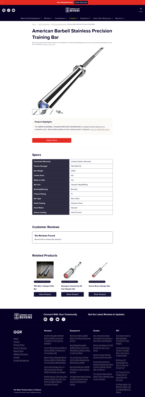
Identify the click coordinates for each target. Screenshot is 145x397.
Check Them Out (81, 2)
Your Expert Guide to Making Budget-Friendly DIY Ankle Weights (123, 339)
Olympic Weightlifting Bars (58, 24)
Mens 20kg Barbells (44, 24)
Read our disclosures (49, 44)
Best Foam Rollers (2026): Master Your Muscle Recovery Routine (80, 338)
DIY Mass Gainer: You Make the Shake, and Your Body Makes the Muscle (123, 388)
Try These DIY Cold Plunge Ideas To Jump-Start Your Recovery (122, 376)
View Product (45, 294)
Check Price (51, 140)
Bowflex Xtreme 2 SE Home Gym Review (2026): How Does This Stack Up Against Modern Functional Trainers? (55, 380)
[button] (2, 2)
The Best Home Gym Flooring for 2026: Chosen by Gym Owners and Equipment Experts (80, 380)
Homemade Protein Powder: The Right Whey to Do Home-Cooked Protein (123, 352)
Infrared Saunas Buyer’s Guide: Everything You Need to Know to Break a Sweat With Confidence (103, 366)
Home (34, 24)
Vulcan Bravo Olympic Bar (99, 286)
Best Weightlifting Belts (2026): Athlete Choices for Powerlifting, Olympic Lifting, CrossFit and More (80, 349)
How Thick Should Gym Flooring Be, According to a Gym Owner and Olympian (102, 338)
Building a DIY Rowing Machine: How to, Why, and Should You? (122, 364)
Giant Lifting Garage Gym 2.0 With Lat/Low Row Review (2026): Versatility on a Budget (54, 369)
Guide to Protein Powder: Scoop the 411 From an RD (102, 356)
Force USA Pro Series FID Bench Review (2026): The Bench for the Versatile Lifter (55, 350)
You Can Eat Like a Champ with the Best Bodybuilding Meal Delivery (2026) (79, 360)
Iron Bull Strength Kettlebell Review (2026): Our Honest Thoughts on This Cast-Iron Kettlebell (54, 339)
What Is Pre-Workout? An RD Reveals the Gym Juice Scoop (103, 347)
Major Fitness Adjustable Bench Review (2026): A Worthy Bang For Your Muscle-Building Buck (55, 360)
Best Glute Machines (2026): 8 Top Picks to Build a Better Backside (80, 369)
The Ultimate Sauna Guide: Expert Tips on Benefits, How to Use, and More (103, 376)
